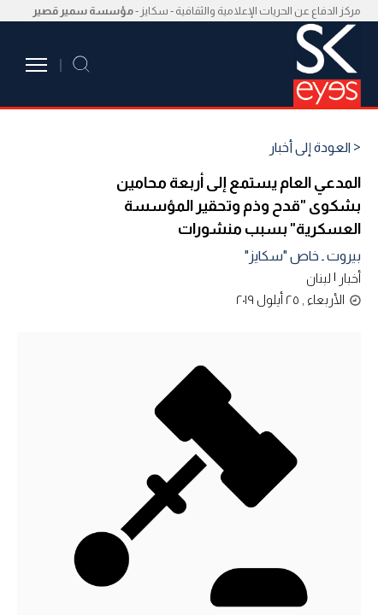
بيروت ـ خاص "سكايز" (303, 256)
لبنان (318, 278)
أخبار (350, 278)
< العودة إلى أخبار (315, 148)
